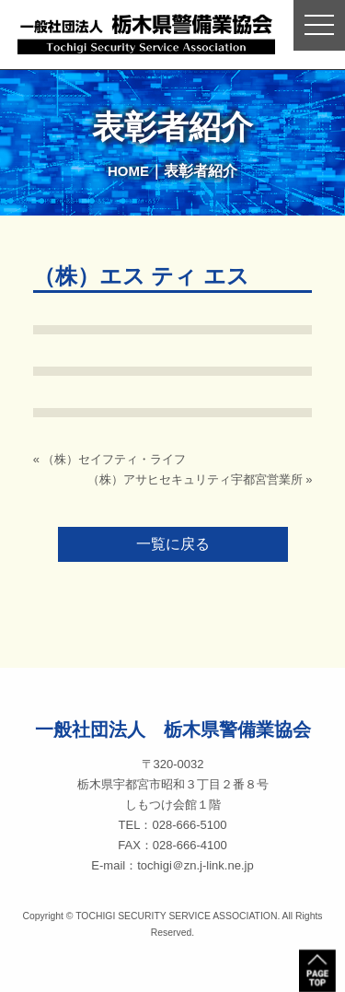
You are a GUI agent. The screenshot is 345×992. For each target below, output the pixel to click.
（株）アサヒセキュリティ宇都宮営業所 (195, 479)
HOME (128, 171)
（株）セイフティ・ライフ (114, 459)
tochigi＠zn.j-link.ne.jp (195, 865)
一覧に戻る (173, 544)
